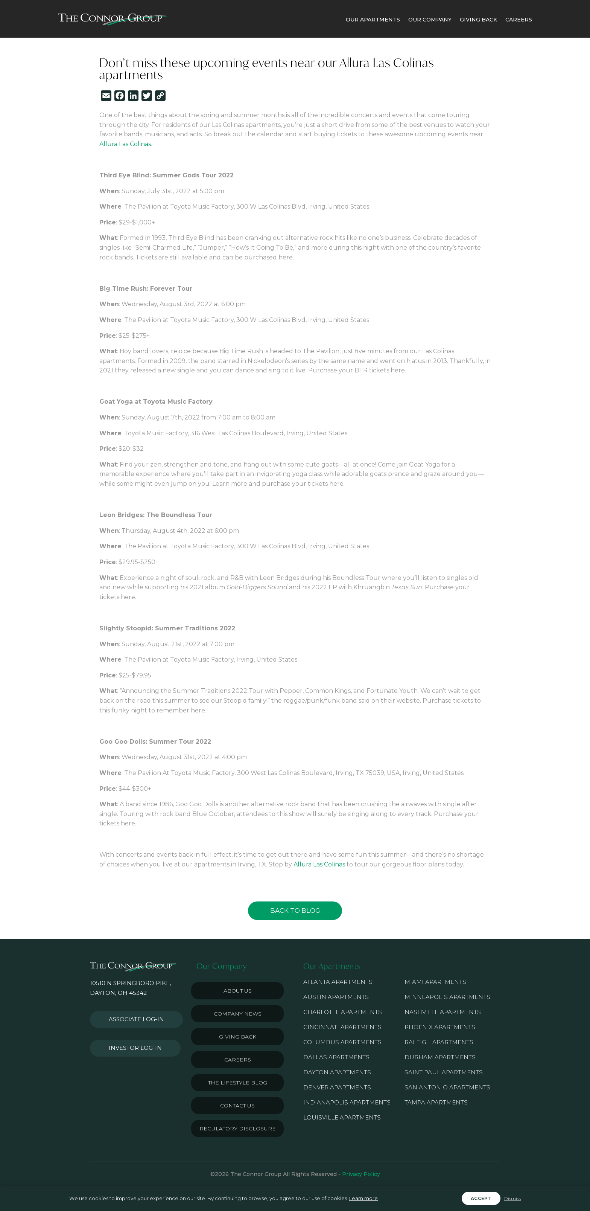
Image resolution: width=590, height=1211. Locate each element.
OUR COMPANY (430, 19)
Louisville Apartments (342, 1117)
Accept (481, 1198)
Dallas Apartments (336, 1057)
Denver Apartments (337, 1087)
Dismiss (512, 1198)
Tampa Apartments (436, 1102)
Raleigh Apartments (438, 1042)
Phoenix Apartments (439, 1027)
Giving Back (237, 1036)
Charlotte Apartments (342, 1012)
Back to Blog (295, 910)
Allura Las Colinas (125, 144)
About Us (238, 990)
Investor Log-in (131, 1040)
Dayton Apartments (337, 1072)
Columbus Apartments (342, 1042)
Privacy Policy (361, 1174)
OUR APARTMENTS (373, 19)
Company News (238, 1013)
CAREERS (518, 19)
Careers (237, 1059)
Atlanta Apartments (338, 981)
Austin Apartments (336, 997)
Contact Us (237, 1105)
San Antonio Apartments (447, 1087)
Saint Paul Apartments (443, 1072)
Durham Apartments (440, 1057)
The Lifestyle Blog (237, 1082)
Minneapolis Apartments (447, 997)
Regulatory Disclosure (237, 1128)
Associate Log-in (132, 1017)
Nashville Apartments (442, 1012)
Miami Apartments (435, 981)
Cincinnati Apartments (342, 1027)
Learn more (363, 1198)
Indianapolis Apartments (347, 1102)
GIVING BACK (478, 19)
